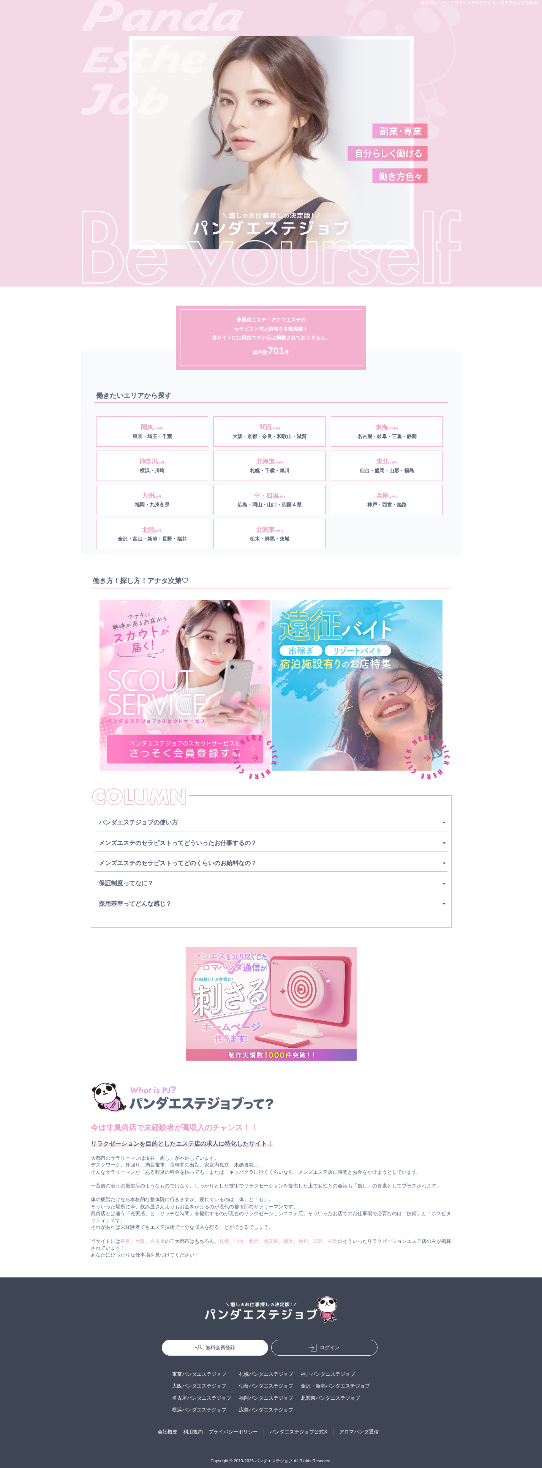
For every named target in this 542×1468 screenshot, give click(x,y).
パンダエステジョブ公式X (298, 1432)
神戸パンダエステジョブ (328, 1374)
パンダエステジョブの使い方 (138, 822)
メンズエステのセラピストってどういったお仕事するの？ (178, 843)
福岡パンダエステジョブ (266, 1398)
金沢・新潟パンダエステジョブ (335, 1386)
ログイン (324, 1347)
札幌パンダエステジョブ (266, 1374)
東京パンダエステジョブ (199, 1374)
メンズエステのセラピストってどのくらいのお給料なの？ (178, 863)
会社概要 (167, 1432)
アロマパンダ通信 (359, 1432)
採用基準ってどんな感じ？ (135, 903)
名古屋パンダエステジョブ (201, 1398)
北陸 (254, 1241)
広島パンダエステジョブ (266, 1410)
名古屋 (157, 1241)
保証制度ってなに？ (126, 883)
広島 (318, 1241)
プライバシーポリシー (233, 1432)
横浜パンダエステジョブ (199, 1410)
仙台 (239, 1241)
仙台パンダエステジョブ (266, 1386)
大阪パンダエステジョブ (199, 1386)
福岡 (333, 1241)
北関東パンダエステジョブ (330, 1398)
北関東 (271, 1241)
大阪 (140, 1241)
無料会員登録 (215, 1347)
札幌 (224, 1241)
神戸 (303, 1241)
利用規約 (193, 1432)
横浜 (288, 1241)
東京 (125, 1241)
